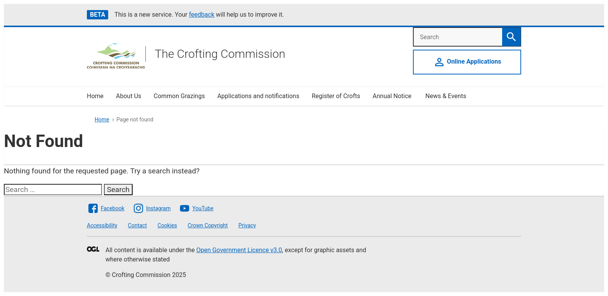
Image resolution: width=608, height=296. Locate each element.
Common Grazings (179, 96)
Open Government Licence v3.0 (239, 250)
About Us (128, 96)
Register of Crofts (336, 96)
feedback (201, 14)
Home (95, 96)
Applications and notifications (258, 96)
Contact (137, 225)
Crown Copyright (208, 225)
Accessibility (102, 225)
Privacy (247, 225)
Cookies (167, 225)
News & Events (445, 96)
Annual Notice (393, 96)
